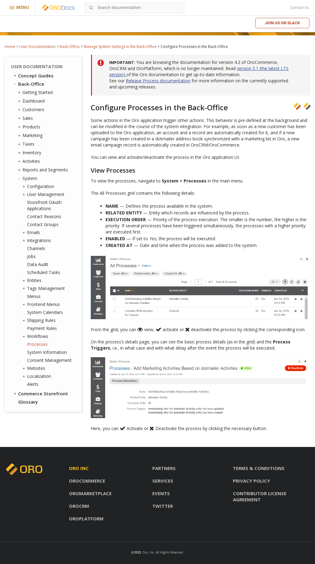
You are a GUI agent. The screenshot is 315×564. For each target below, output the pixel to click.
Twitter (162, 506)
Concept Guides (33, 75)
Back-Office (70, 46)
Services (162, 481)
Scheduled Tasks (43, 272)
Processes (37, 344)
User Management (44, 194)
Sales (26, 118)
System (28, 178)
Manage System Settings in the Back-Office (120, 46)
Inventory (30, 153)
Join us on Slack (282, 23)
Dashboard (32, 101)
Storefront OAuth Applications (44, 205)
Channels (36, 248)
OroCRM (79, 506)
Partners (164, 468)
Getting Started (36, 92)
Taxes (26, 144)
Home (10, 46)
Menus (34, 296)
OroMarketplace (90, 493)
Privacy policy (251, 481)
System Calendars (45, 312)
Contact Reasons (44, 216)
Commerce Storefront (40, 393)
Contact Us (299, 8)
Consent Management (49, 360)
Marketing (30, 135)
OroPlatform (86, 518)
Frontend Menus (42, 304)
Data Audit (37, 264)
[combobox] (134, 8)
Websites (34, 368)
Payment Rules (42, 328)
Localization (37, 376)
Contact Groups (42, 224)
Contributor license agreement (259, 496)
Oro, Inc (148, 552)
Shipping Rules (40, 320)
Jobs (31, 256)
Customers (31, 110)
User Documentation (37, 46)
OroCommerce (87, 481)
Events (161, 493)
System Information (47, 352)
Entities (33, 280)
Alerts (32, 384)
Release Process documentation (158, 81)
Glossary (28, 402)
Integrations (37, 240)
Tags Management (44, 288)
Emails (32, 232)
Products (29, 127)
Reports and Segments (43, 170)
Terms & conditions (259, 468)
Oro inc (79, 468)
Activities (29, 161)
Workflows (36, 336)
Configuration (39, 186)
